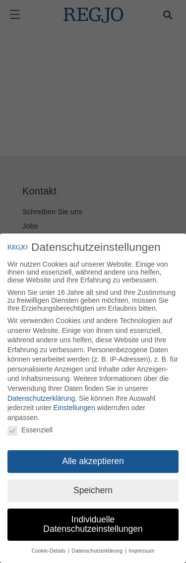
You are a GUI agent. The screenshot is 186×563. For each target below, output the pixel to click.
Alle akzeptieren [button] (93, 463)
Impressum (141, 553)
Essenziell (30, 432)
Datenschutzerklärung (41, 400)
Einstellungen (74, 410)
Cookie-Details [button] (49, 553)
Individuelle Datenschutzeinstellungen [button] (92, 526)
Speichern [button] (93, 492)
